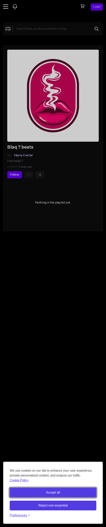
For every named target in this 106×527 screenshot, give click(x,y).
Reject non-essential (53, 505)
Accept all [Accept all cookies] (53, 492)
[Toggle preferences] (20, 515)
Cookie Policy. (19, 480)
